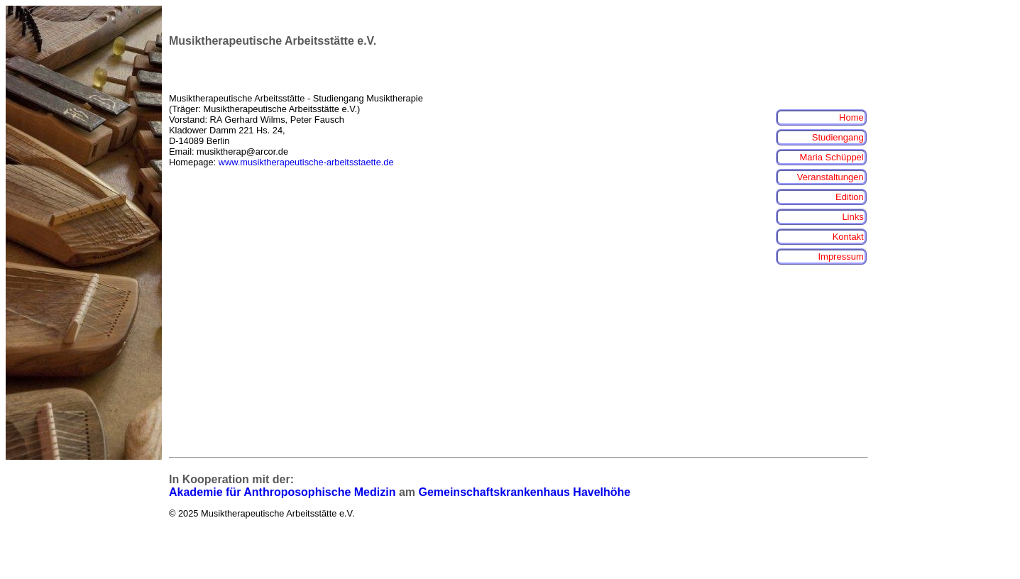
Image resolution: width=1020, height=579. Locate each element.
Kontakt (848, 236)
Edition (849, 197)
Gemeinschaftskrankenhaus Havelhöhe (524, 492)
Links (852, 216)
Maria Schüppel (831, 157)
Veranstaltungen (830, 177)
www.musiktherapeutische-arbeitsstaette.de (306, 162)
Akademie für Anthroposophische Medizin (282, 492)
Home (851, 117)
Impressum (840, 256)
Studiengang (838, 137)
